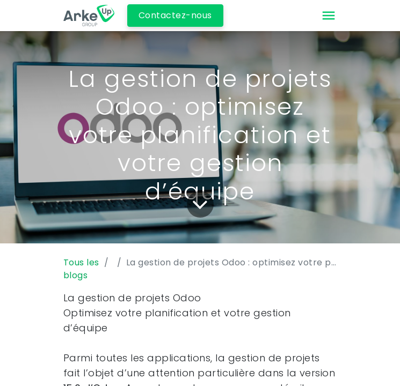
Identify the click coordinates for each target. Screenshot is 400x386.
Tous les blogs (81, 268)
